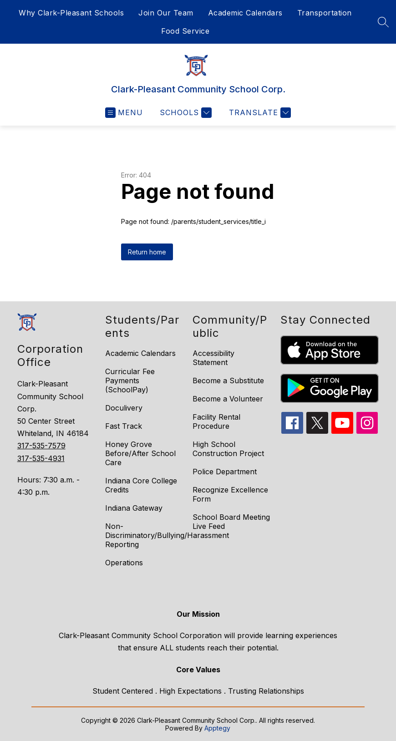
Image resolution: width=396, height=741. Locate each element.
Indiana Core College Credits (141, 485)
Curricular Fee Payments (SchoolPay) (130, 380)
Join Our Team (165, 12)
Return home (147, 252)
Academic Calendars (245, 12)
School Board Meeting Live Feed (231, 522)
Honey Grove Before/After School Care (140, 453)
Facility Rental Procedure (216, 421)
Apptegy (217, 728)
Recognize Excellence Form (230, 494)
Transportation (324, 12)
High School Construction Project (228, 449)
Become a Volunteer (228, 398)
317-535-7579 (41, 445)
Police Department (225, 471)
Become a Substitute (228, 380)
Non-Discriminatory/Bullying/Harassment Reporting (167, 535)
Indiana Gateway (133, 508)
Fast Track (123, 426)
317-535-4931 (41, 458)
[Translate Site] (259, 112)
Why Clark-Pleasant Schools (71, 12)
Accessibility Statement (213, 358)
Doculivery (123, 407)
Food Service (185, 31)
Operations (124, 562)
